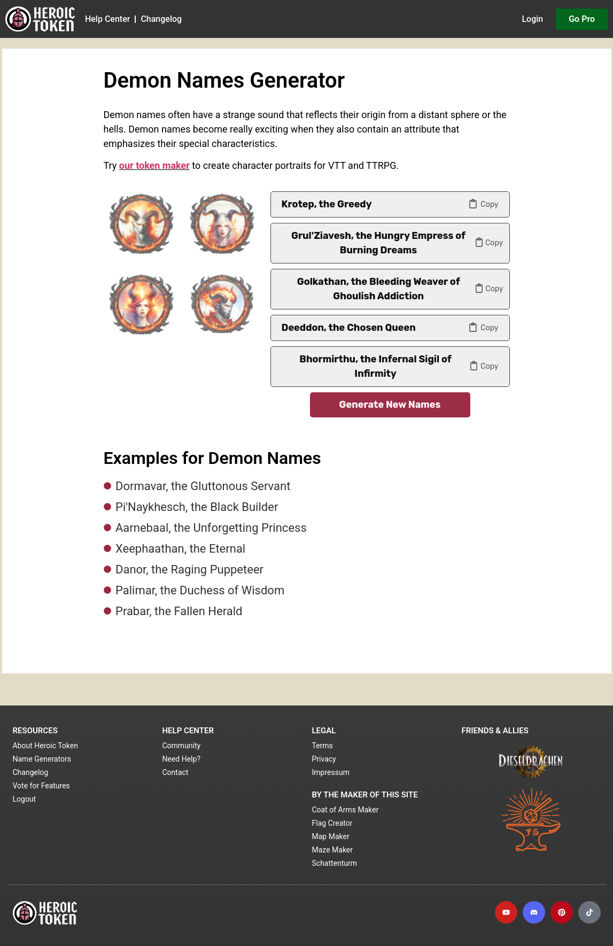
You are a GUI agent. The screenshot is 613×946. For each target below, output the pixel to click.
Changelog (161, 19)
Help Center (107, 19)
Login (532, 19)
